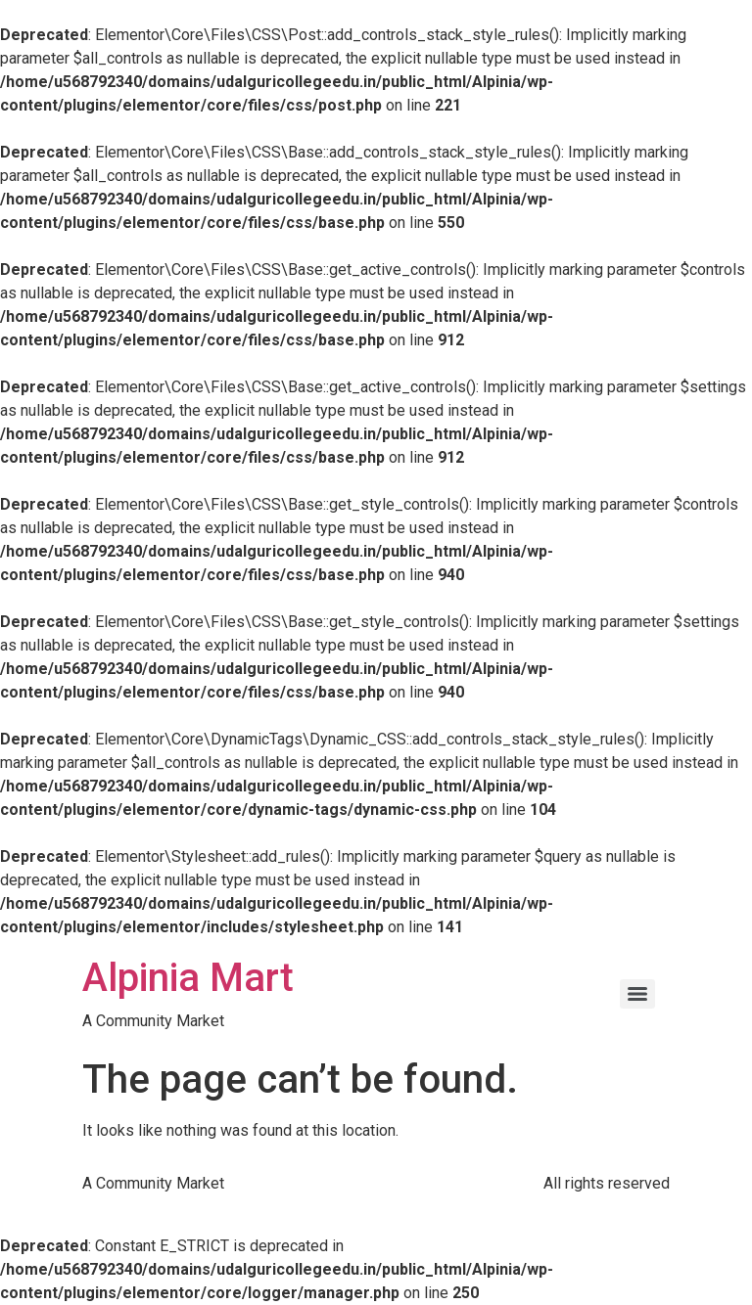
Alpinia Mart (188, 978)
